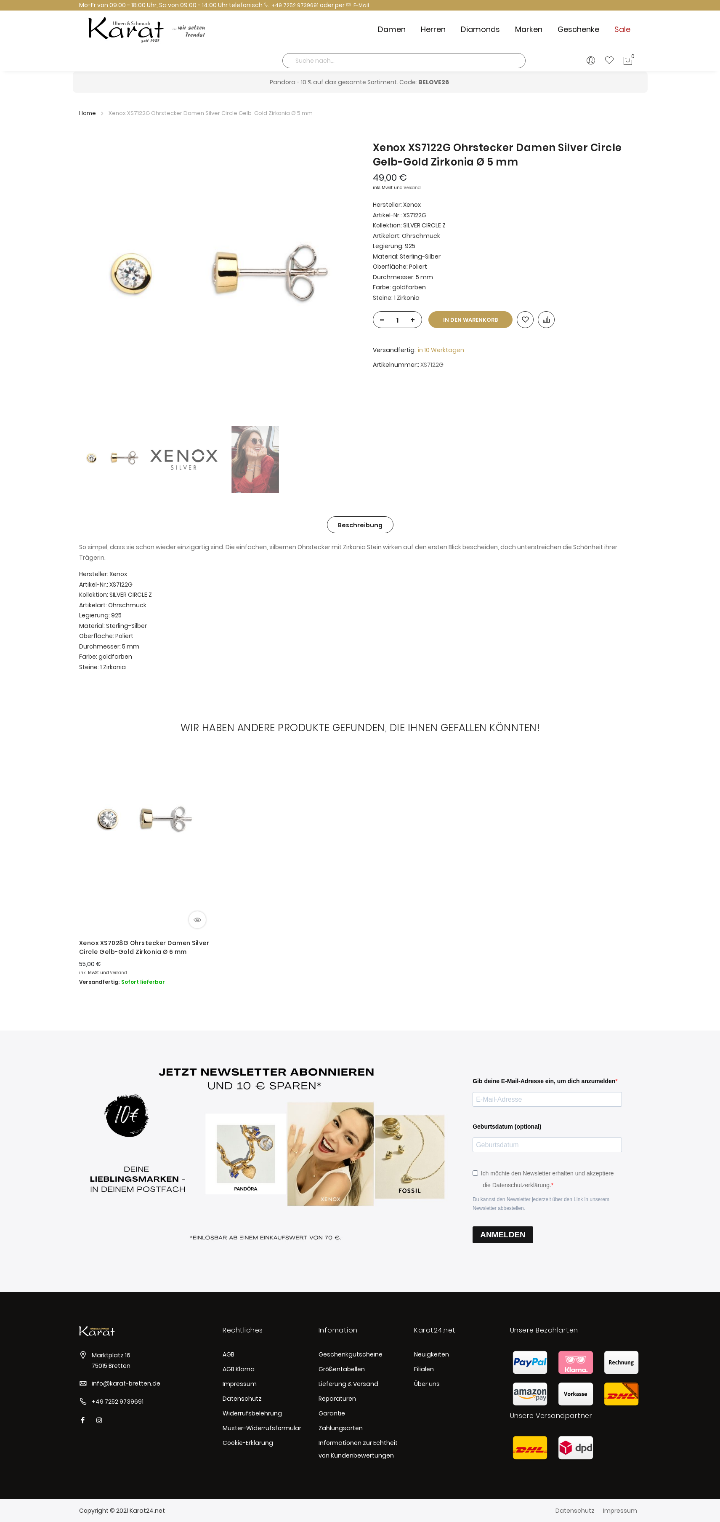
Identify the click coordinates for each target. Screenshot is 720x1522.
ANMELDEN (503, 1234)
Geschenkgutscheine (351, 1354)
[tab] (360, 524)
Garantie (332, 1413)
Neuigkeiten (431, 1354)
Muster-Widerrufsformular (262, 1428)
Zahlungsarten (341, 1428)
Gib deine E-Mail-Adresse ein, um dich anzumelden (544, 1081)
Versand (412, 187)
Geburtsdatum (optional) (507, 1126)
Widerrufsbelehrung (252, 1413)
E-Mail (357, 5)
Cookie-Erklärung (248, 1443)
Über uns (427, 1384)
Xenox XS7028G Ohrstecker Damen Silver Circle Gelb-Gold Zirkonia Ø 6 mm (144, 947)
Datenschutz (242, 1398)
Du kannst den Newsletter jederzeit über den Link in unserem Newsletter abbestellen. (541, 1203)
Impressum (240, 1384)
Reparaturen (337, 1398)
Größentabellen (342, 1369)
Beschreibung (360, 525)
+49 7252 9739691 (291, 5)
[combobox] (404, 60)
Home (87, 113)
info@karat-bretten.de (126, 1383)
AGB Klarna (239, 1369)
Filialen (424, 1369)
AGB (228, 1354)
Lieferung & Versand (348, 1384)
